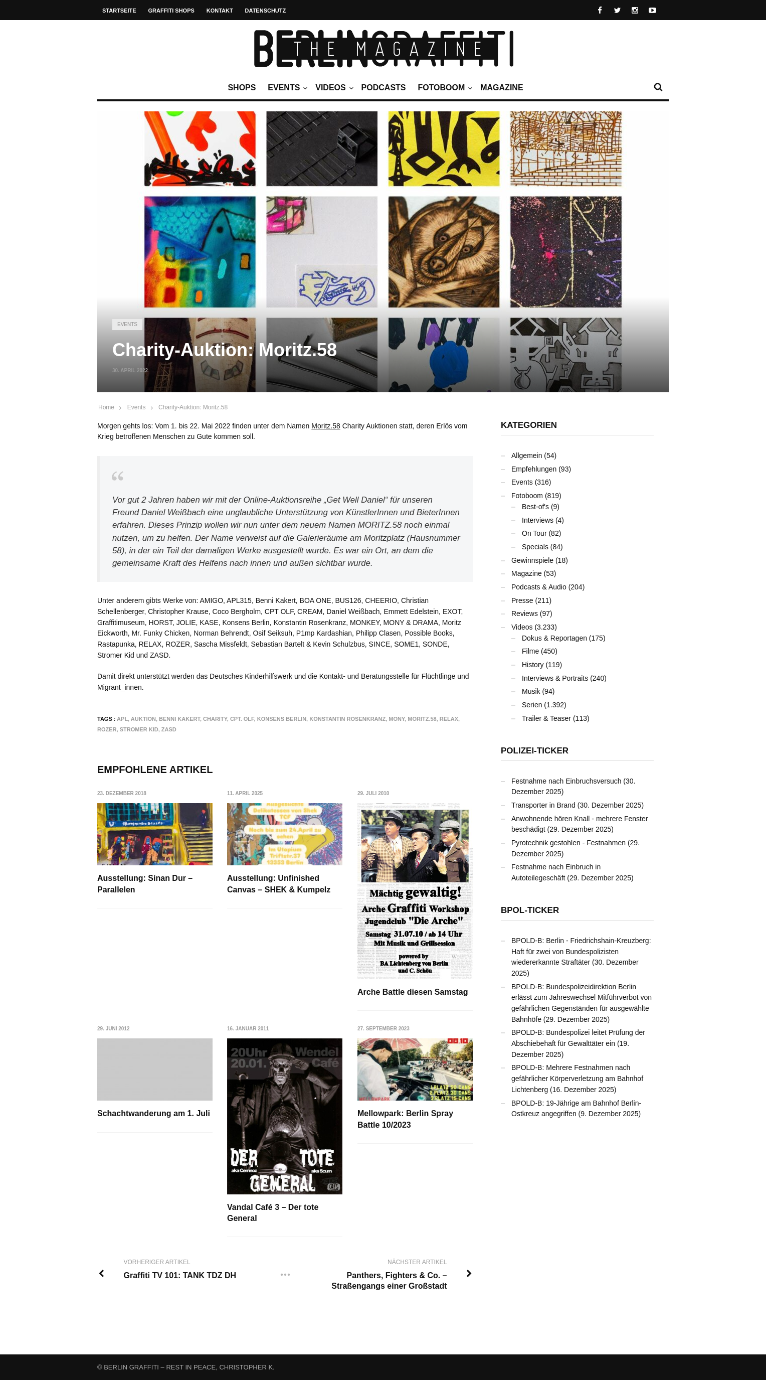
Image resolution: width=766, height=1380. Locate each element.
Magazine (501, 87)
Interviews (537, 520)
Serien (532, 705)
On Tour (534, 533)
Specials (535, 547)
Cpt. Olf (242, 719)
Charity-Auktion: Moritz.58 (193, 407)
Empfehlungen (533, 469)
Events (286, 87)
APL (122, 719)
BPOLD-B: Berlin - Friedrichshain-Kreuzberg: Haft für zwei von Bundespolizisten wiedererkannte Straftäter (581, 951)
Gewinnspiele (532, 560)
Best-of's (535, 507)
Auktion (143, 719)
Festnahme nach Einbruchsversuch (566, 781)
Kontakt (220, 11)
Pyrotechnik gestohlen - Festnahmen (568, 843)
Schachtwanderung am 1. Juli (153, 1113)
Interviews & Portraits (555, 678)
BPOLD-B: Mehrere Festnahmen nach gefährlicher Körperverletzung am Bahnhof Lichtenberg (577, 1078)
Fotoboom (444, 87)
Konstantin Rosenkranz (347, 719)
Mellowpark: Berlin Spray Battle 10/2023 (406, 1119)
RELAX (449, 719)
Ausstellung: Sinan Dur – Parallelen (145, 883)
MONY (397, 719)
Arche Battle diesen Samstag (413, 992)
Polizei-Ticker (534, 750)
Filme (530, 651)
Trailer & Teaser (546, 718)
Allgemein (526, 455)
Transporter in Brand (543, 805)
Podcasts (383, 87)
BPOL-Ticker (530, 910)
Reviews (524, 613)
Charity (215, 719)
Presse (522, 600)
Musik (531, 691)
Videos (332, 87)
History (533, 665)
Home (106, 407)
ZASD (168, 729)
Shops (242, 87)
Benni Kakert (179, 719)
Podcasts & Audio (538, 587)
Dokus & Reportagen (554, 638)
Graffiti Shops (171, 11)
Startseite (119, 11)
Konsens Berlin (281, 719)
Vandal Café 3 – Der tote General (273, 1212)
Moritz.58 (325, 426)
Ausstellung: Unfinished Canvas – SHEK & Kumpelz (279, 883)
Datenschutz (265, 11)
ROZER (107, 729)
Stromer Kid (139, 729)
